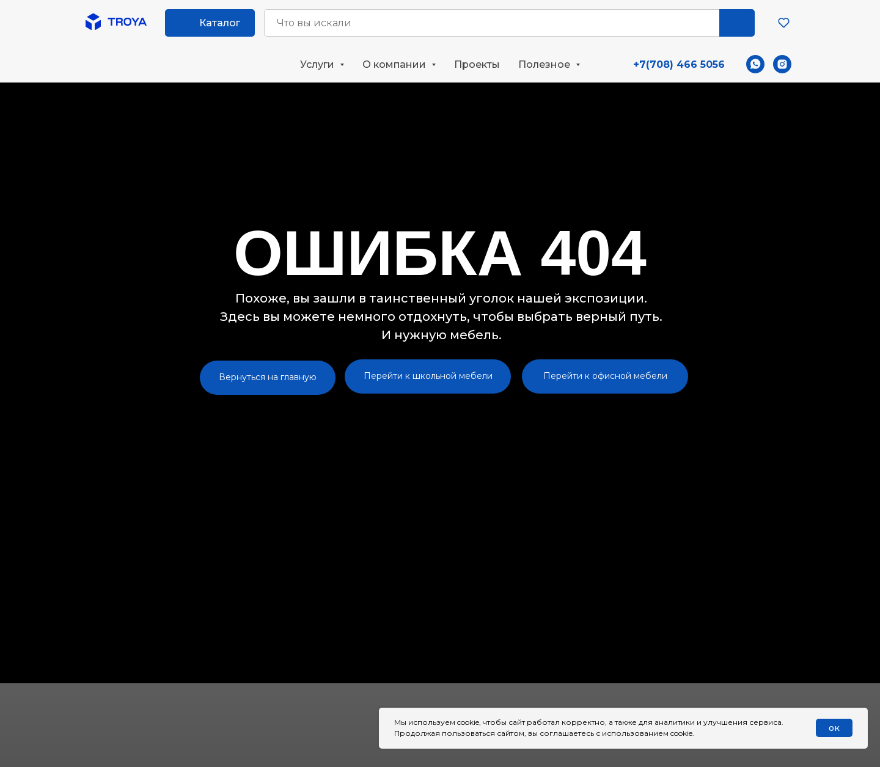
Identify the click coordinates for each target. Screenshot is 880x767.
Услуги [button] (318, 64)
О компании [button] (395, 64)
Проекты (477, 64)
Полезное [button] (545, 64)
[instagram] (782, 64)
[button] (784, 22)
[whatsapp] (755, 64)
